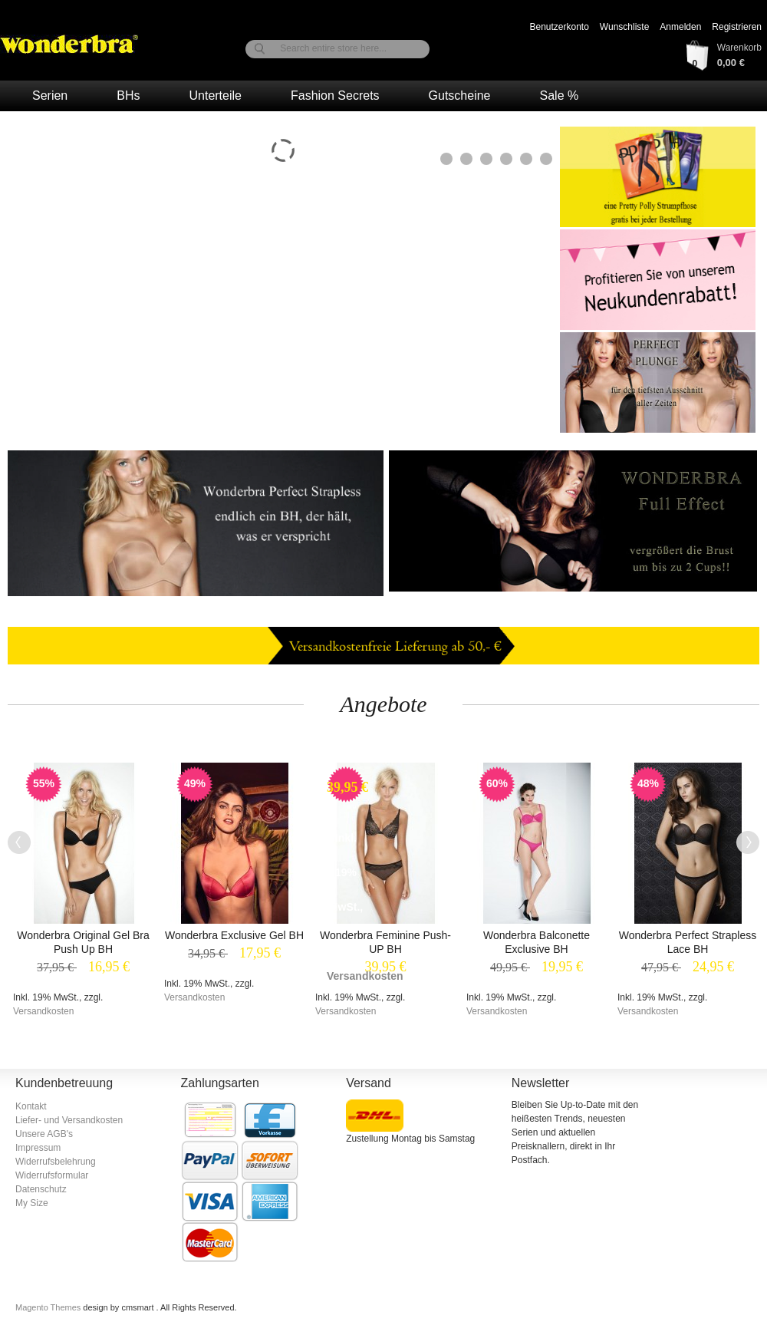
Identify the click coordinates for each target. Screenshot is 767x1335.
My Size (31, 1203)
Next (747, 842)
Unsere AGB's (44, 1134)
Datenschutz (41, 1189)
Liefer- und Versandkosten (69, 1120)
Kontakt (31, 1106)
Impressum (38, 1147)
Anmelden (680, 26)
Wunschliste (624, 26)
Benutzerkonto (558, 26)
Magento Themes (49, 1307)
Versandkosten (43, 1011)
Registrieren (737, 26)
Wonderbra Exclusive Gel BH (234, 935)
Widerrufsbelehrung (55, 1161)
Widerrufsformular (51, 1175)
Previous (19, 842)
